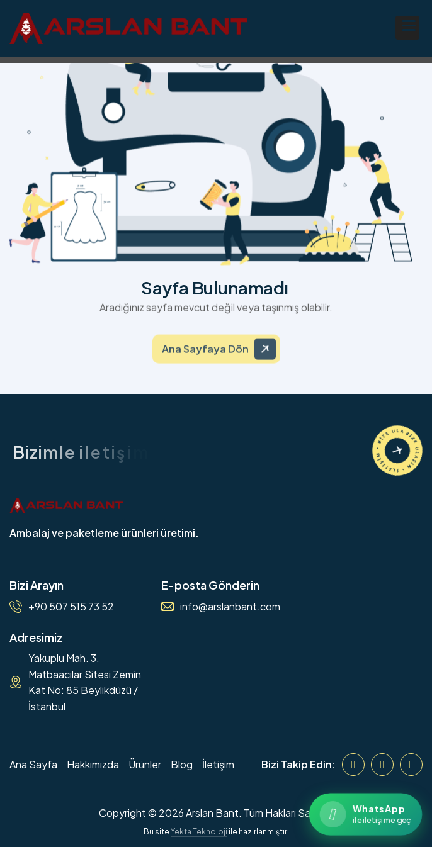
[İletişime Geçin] (397, 450)
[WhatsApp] (411, 764)
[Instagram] (382, 764)
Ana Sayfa (33, 764)
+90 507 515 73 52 (71, 606)
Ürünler (144, 764)
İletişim (218, 764)
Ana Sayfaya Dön (205, 354)
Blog (182, 764)
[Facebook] (353, 764)
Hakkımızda (93, 764)
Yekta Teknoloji (199, 831)
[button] (407, 28)
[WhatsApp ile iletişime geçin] (365, 814)
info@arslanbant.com (230, 606)
